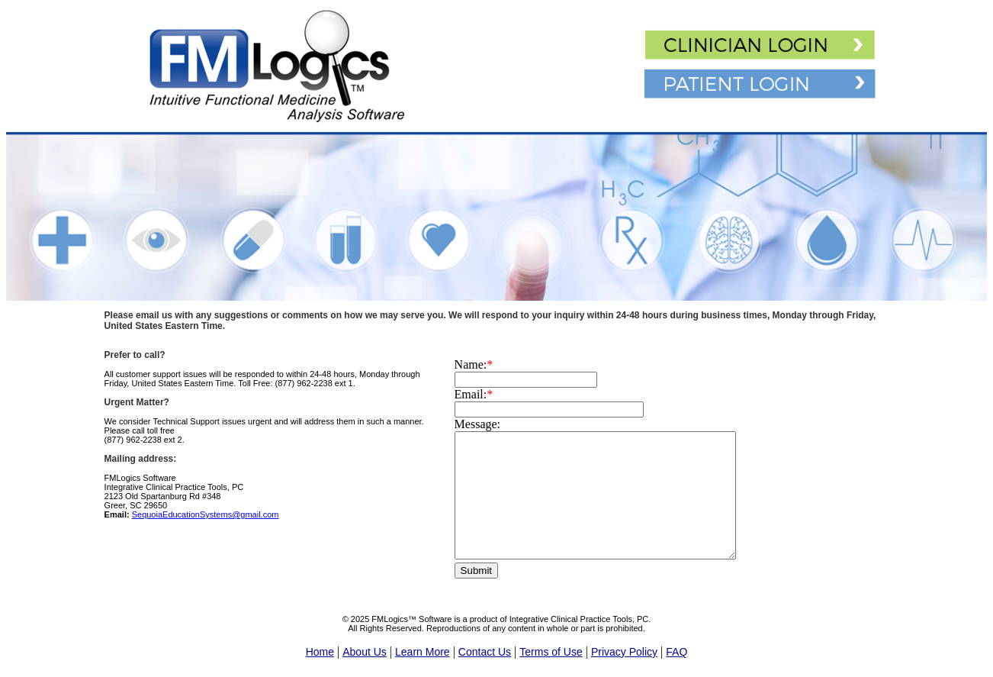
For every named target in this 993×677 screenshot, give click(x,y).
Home (320, 652)
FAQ (676, 652)
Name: (474, 364)
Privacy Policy (624, 652)
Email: (474, 394)
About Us (364, 652)
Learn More (422, 652)
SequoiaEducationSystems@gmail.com (205, 514)
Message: (477, 423)
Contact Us (484, 652)
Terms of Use (550, 652)
